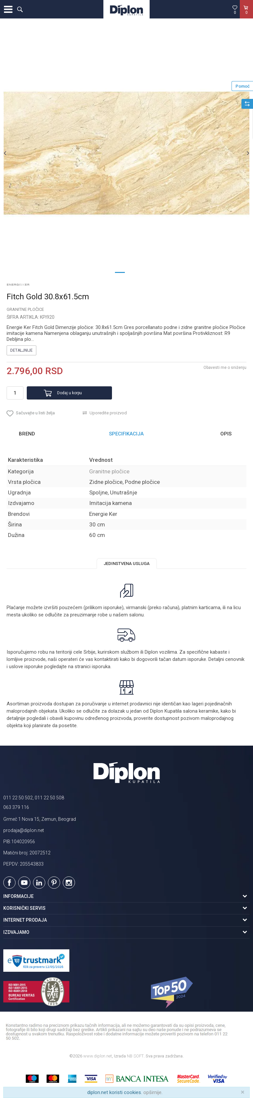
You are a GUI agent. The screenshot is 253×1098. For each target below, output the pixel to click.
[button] (20, 9)
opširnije (152, 1092)
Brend (27, 434)
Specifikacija (126, 434)
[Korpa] (246, 16)
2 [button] (133, 272)
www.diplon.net (97, 1055)
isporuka (101, 666)
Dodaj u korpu (69, 393)
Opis (226, 434)
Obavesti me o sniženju (224, 367)
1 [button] (120, 272)
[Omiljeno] (235, 9)
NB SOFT (135, 1055)
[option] (126, 153)
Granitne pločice (25, 309)
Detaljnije (21, 350)
